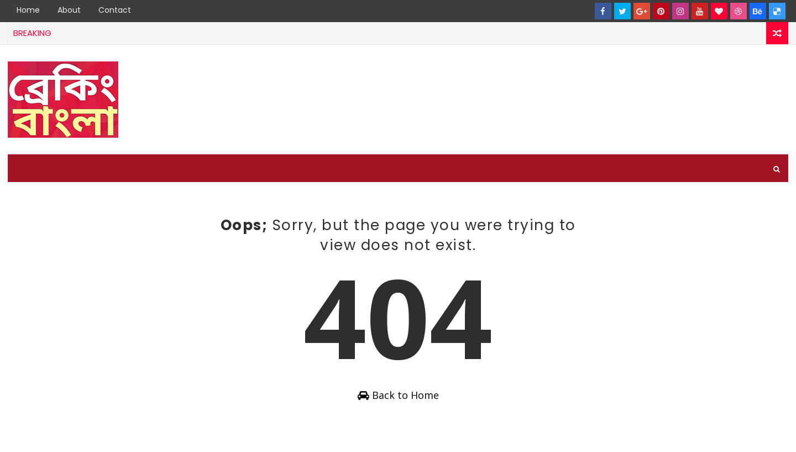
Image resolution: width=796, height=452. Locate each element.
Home (28, 9)
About (69, 9)
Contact (114, 9)
